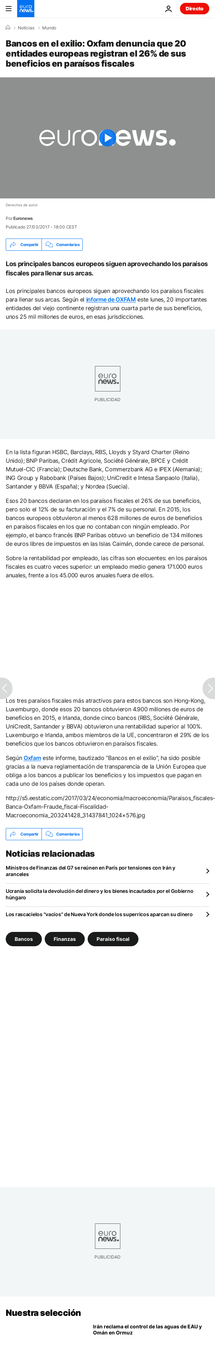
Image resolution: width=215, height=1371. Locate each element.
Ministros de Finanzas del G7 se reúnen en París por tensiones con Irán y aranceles (90, 871)
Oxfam (32, 757)
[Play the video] (107, 137)
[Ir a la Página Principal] (25, 8)
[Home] (8, 27)
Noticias (26, 28)
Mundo (49, 28)
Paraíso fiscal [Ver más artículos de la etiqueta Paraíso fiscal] (113, 939)
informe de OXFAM (111, 299)
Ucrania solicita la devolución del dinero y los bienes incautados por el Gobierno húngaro (99, 894)
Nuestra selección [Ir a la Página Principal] (43, 1313)
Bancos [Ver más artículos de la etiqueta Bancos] (24, 939)
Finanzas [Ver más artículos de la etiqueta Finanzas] (65, 939)
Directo (195, 8)
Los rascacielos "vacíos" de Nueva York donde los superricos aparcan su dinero (99, 914)
